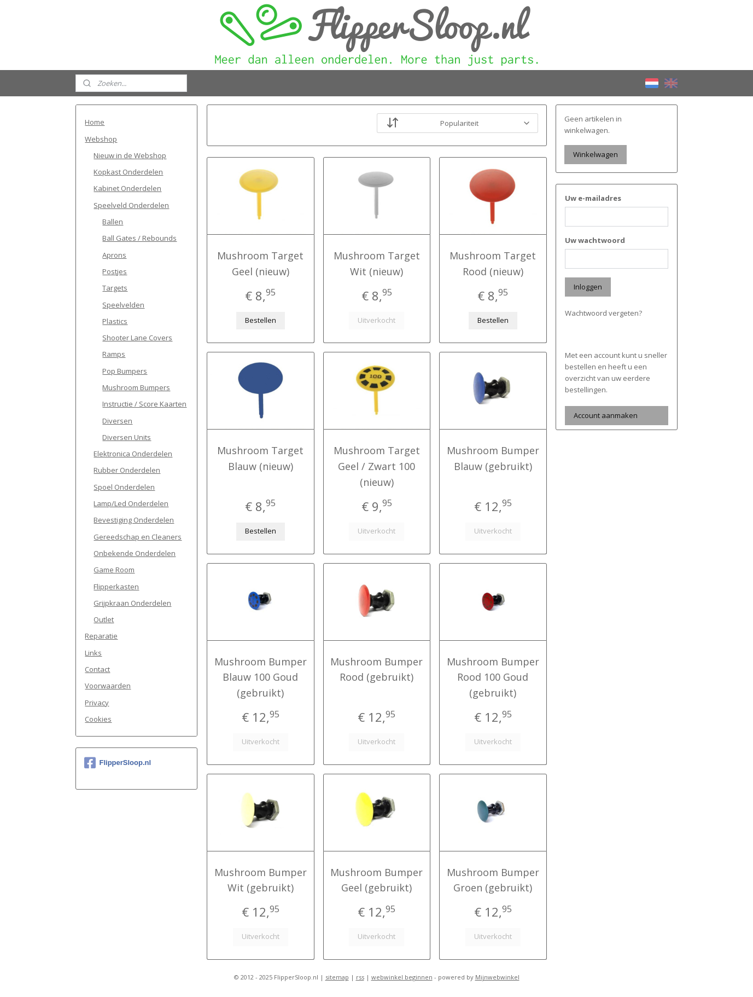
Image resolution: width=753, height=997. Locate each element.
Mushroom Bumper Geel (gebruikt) (376, 880)
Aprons (114, 255)
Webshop (101, 139)
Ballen (112, 222)
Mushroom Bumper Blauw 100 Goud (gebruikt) (260, 677)
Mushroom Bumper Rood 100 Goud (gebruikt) (493, 677)
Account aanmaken (606, 415)
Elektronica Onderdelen (133, 454)
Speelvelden (123, 305)
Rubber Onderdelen (127, 470)
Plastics (114, 321)
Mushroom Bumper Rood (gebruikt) (376, 669)
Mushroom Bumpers (136, 387)
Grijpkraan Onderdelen (132, 603)
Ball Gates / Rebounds (139, 238)
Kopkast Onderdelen (128, 172)
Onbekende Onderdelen (135, 553)
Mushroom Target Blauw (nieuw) (260, 458)
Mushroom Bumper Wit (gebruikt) (260, 880)
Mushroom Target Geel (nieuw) (260, 263)
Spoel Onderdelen (124, 487)
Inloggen (588, 287)
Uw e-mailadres (593, 198)
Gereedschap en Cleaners (138, 537)
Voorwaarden (108, 686)
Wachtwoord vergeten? (603, 313)
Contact (97, 669)
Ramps (113, 354)
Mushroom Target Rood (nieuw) (493, 263)
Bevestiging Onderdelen (134, 520)
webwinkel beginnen (402, 977)
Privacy (97, 703)
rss (360, 977)
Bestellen (260, 320)
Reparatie (101, 636)
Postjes (114, 271)
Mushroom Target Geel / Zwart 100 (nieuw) (376, 466)
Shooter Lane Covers (137, 338)
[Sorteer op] (457, 123)
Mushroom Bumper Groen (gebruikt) (493, 880)
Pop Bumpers (124, 371)
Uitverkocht (376, 320)
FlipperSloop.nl (117, 762)
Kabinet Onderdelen (127, 188)
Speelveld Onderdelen (131, 205)
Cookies (98, 719)
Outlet (104, 619)
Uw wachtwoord (595, 240)
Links (93, 653)
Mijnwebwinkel (497, 977)
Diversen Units (126, 437)
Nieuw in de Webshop (130, 155)
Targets (114, 288)
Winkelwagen (595, 154)
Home (94, 122)
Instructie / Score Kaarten (144, 404)
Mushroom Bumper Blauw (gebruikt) (493, 458)
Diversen (117, 421)
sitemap (337, 977)
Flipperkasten (116, 587)
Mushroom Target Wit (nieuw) (376, 263)
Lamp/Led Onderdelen (131, 503)
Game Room (114, 570)
